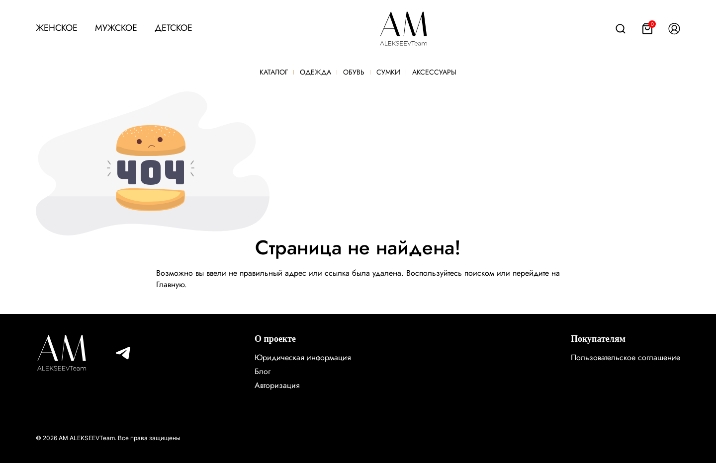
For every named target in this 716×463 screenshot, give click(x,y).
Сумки (388, 72)
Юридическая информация (303, 357)
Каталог (274, 72)
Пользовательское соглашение (625, 357)
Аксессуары (434, 72)
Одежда (315, 72)
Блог (262, 371)
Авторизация (277, 385)
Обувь (353, 72)
